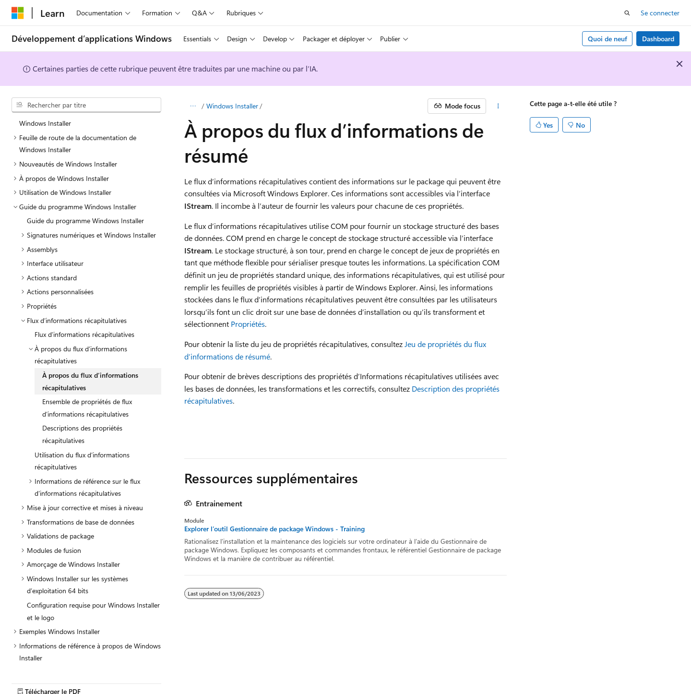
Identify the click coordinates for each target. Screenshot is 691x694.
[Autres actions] (498, 106)
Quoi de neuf (607, 38)
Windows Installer (232, 105)
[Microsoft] (18, 13)
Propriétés (248, 324)
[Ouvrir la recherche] (627, 13)
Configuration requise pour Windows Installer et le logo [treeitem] (93, 596)
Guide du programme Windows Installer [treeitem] (85, 205)
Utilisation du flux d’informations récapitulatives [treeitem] (82, 445)
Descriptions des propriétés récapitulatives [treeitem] (82, 419)
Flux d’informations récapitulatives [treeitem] (84, 318)
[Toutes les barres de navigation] (192, 106)
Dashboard (658, 38)
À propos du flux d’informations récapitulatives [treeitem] (90, 366)
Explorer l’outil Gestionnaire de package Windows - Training (274, 529)
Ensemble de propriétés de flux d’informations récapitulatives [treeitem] (87, 392)
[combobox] (86, 105)
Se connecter (660, 12)
